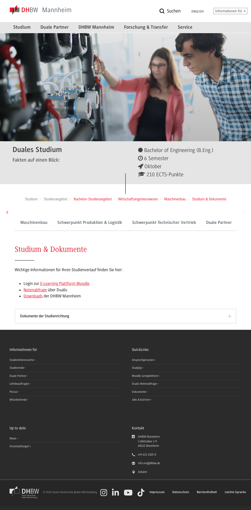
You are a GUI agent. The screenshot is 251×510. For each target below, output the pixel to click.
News (13, 438)
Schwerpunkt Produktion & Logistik (89, 223)
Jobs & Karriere (141, 399)
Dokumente (139, 392)
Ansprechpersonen (143, 360)
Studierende (17, 368)
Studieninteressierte (22, 360)
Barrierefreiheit (207, 492)
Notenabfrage (35, 289)
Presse (14, 392)
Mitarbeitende (18, 399)
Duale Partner (54, 27)
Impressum (157, 492)
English (197, 11)
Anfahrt (142, 472)
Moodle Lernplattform (145, 376)
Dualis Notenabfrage (145, 383)
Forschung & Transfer (146, 27)
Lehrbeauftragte (20, 383)
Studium (22, 27)
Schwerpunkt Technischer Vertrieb (164, 223)
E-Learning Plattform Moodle (64, 283)
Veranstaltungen (19, 446)
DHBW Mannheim (96, 27)
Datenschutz (180, 492)
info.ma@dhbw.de (149, 463)
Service (185, 27)
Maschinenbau (33, 223)
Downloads (33, 295)
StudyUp (137, 368)
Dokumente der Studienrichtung (44, 316)
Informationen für (230, 11)
